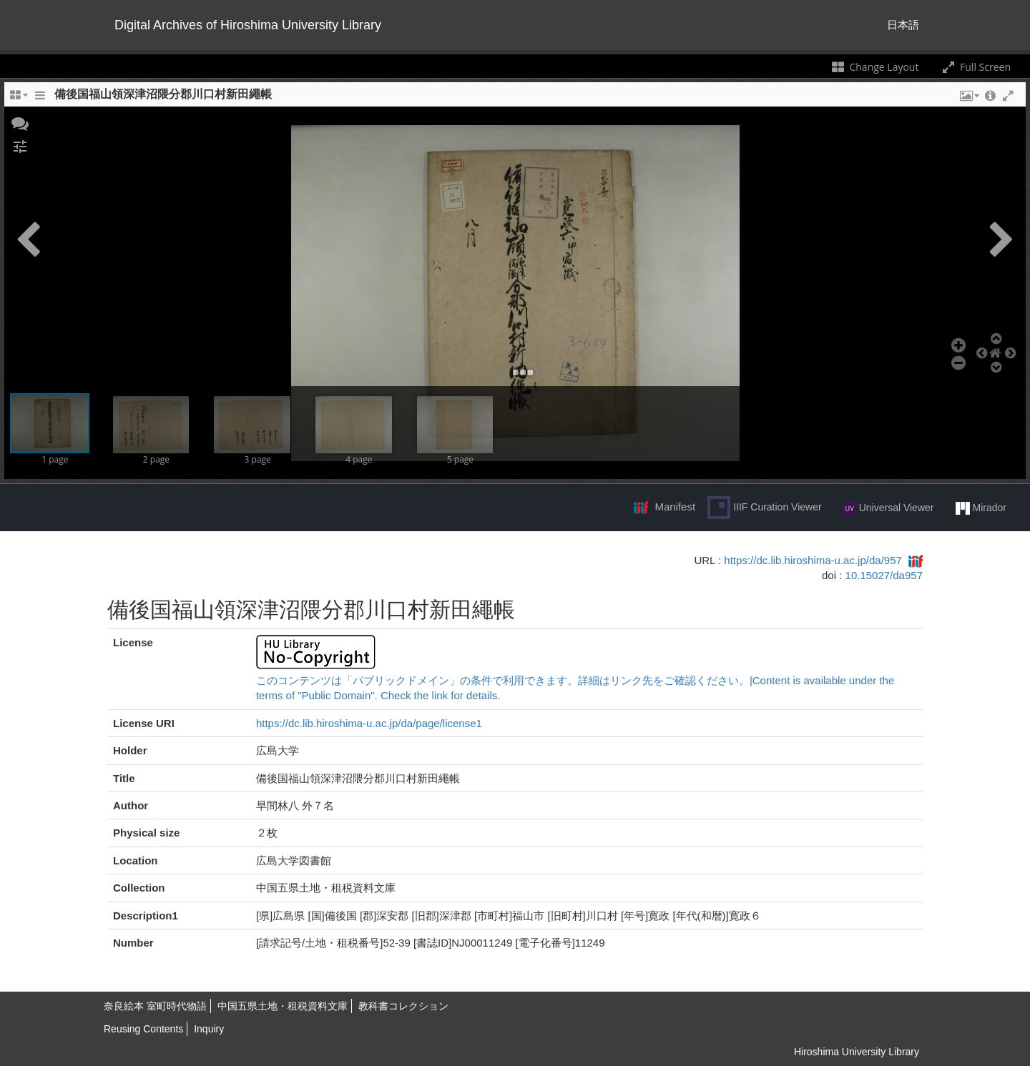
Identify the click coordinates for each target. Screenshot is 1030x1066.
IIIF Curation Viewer (764, 507)
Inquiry (209, 1029)
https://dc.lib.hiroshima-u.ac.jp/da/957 (812, 560)
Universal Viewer (888, 508)
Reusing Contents (143, 1029)
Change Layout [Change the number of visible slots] (874, 67)
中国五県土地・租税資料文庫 (282, 1006)
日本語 (903, 25)
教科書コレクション (403, 1006)
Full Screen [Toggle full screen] (975, 67)
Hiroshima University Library (856, 1051)
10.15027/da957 (884, 575)
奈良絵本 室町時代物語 (155, 1006)
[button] (20, 122)
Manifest (674, 506)
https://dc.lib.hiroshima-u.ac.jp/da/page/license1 (369, 723)
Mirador (981, 508)
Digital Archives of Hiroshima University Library (247, 25)
